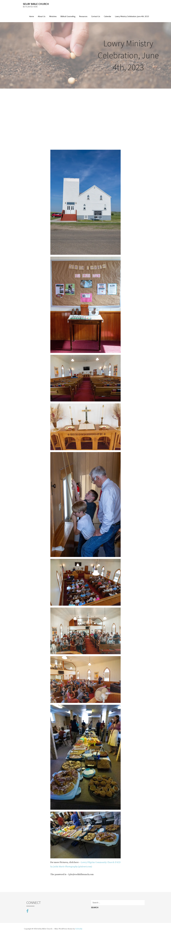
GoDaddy (78, 929)
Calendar (107, 16)
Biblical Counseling (67, 16)
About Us (41, 16)
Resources (83, 16)
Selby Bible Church (36, 4)
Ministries (53, 16)
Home (31, 16)
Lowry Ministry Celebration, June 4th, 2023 (132, 16)
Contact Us (95, 16)
